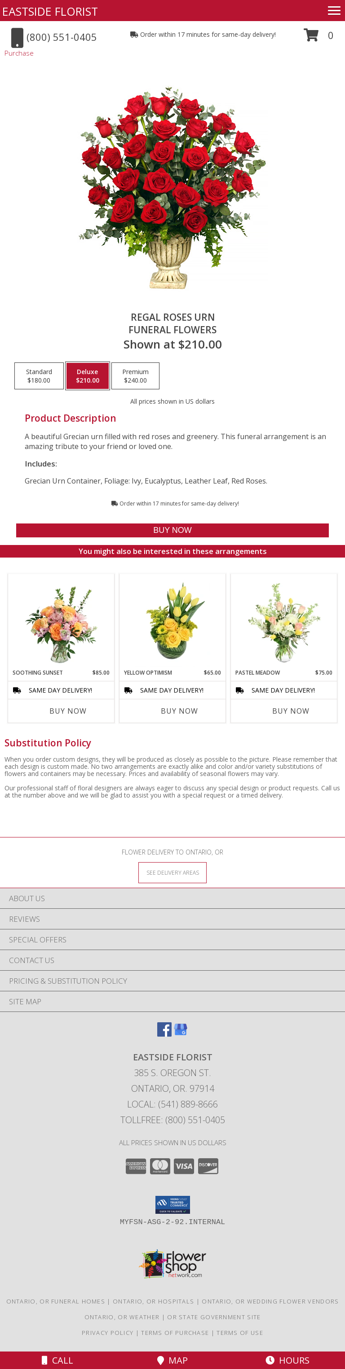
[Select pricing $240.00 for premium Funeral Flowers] (135, 376)
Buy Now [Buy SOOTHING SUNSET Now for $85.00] (68, 711)
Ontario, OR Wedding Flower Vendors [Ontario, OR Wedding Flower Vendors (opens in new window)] (270, 1301)
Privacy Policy (107, 1333)
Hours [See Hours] (287, 1360)
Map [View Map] (172, 1360)
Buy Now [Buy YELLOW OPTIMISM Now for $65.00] (179, 711)
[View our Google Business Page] (180, 1034)
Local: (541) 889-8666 (172, 1104)
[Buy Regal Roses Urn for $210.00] (172, 530)
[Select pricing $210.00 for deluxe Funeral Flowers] (87, 376)
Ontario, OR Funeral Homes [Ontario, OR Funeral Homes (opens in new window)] (56, 1301)
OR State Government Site (214, 1317)
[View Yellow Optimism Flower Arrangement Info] (172, 621)
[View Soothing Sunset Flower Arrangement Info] (61, 621)
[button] (319, 38)
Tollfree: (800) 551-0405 (172, 1120)
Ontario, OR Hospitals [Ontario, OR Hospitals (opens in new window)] (153, 1301)
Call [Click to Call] (57, 1360)
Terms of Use (240, 1333)
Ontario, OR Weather (122, 1317)
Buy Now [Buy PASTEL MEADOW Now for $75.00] (291, 711)
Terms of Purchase (175, 1333)
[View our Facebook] (164, 1034)
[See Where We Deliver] (172, 872)
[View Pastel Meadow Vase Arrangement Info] (284, 621)
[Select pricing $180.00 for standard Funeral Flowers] (39, 376)
